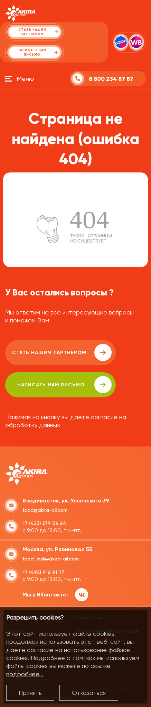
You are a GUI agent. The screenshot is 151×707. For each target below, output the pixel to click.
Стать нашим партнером (62, 352)
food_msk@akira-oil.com (50, 559)
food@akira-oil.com (44, 510)
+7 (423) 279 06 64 (44, 523)
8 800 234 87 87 (111, 79)
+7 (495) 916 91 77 (43, 572)
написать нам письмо (64, 384)
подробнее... (24, 674)
